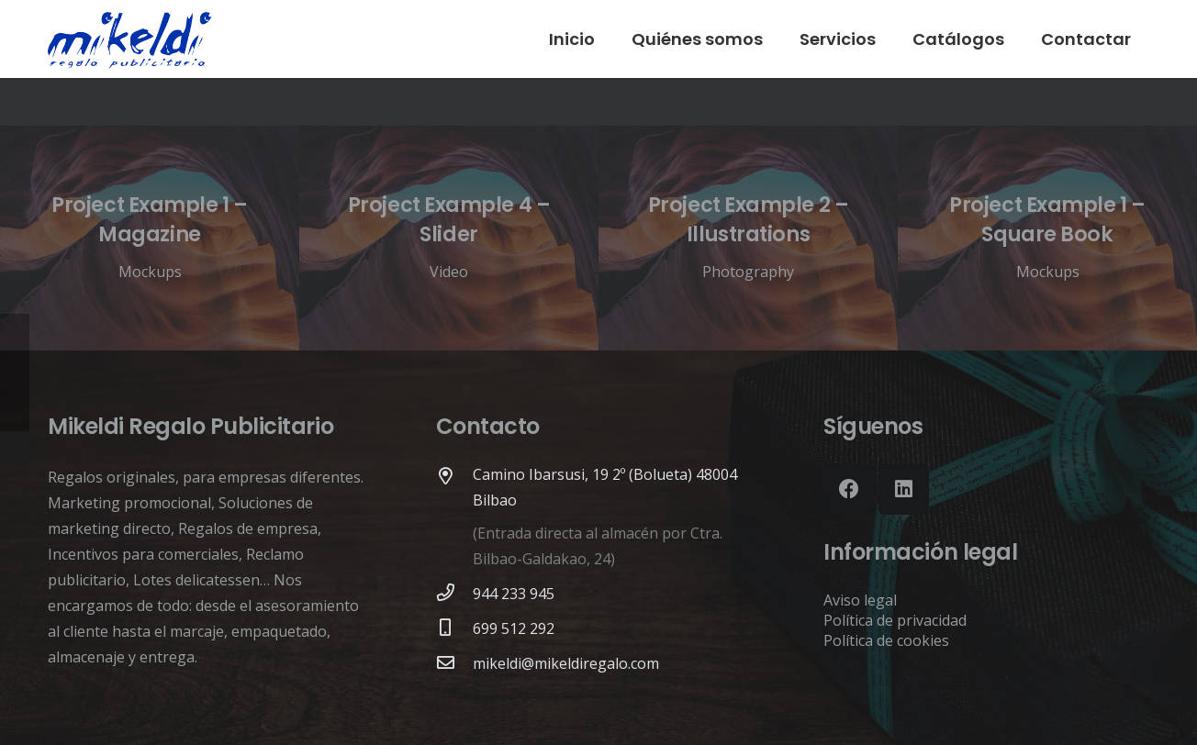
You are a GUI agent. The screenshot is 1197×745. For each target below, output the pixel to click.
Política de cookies (886, 640)
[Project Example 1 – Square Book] (1047, 238)
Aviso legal (860, 600)
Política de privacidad (895, 620)
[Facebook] (848, 489)
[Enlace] (130, 39)
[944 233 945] (454, 593)
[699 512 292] (454, 628)
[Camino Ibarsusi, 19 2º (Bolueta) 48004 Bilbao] (454, 477)
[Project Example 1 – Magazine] (149, 238)
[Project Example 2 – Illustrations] (748, 238)
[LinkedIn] (903, 489)
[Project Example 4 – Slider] (448, 238)
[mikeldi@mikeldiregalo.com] (454, 663)
